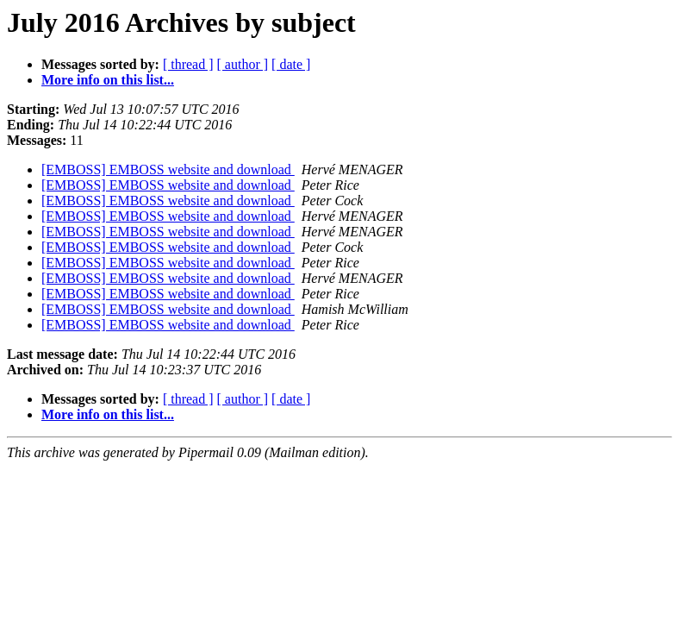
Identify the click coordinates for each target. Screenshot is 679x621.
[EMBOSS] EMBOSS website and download (168, 169)
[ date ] (290, 64)
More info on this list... (107, 79)
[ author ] (243, 64)
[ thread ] (188, 64)
